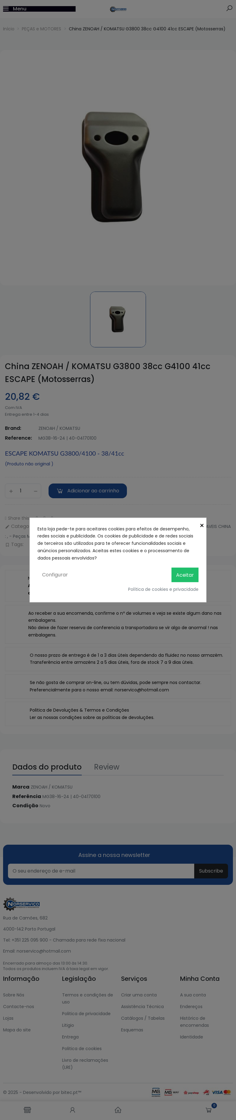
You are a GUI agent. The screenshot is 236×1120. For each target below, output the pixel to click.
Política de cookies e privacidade (163, 589)
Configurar (55, 574)
